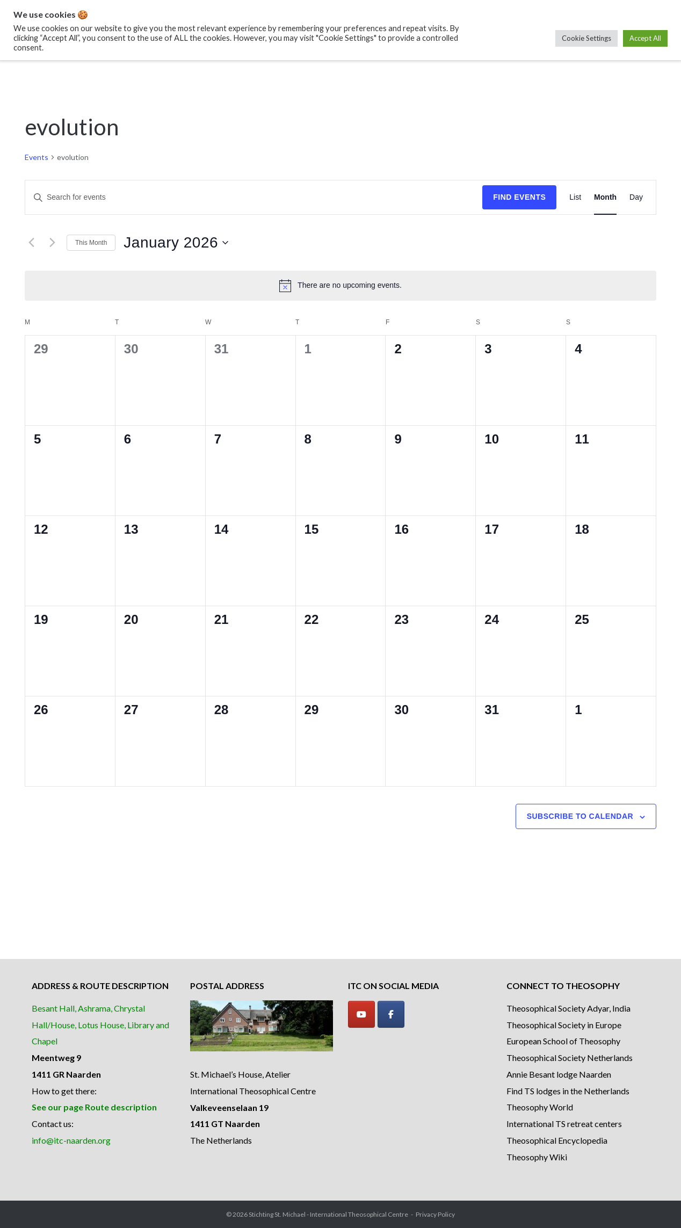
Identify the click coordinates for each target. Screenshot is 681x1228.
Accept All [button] (645, 38)
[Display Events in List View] (575, 197)
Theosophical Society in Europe (563, 1025)
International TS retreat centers (564, 1123)
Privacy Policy (435, 1214)
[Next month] (52, 242)
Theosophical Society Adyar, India (568, 1008)
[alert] (340, 286)
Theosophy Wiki (536, 1157)
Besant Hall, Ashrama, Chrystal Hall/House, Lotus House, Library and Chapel (100, 1025)
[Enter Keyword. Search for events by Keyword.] (253, 197)
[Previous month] (31, 242)
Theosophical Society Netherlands (569, 1057)
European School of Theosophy (563, 1041)
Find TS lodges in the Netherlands (567, 1091)
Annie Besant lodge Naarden (558, 1074)
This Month (91, 242)
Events (36, 157)
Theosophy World (539, 1107)
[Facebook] (391, 1014)
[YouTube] (361, 1014)
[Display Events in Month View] (605, 197)
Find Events (519, 197)
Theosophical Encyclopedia (556, 1140)
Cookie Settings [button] (586, 38)
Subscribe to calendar (580, 816)
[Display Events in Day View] (636, 197)
